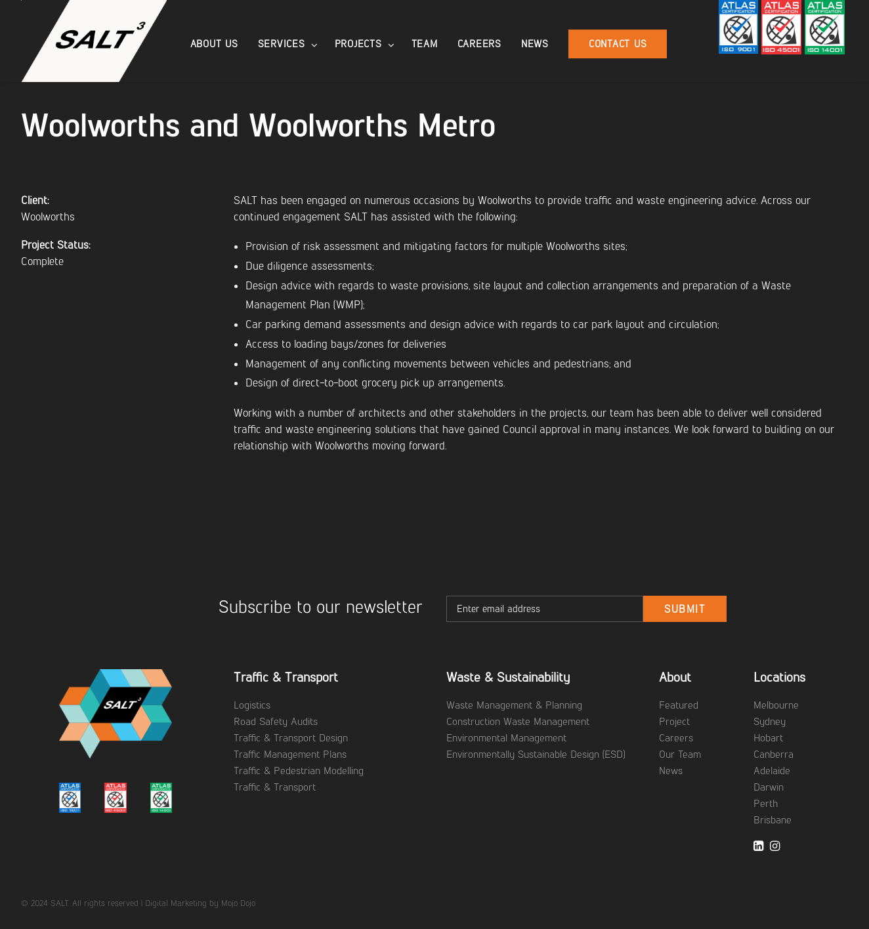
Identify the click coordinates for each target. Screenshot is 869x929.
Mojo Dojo (238, 903)
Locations (779, 677)
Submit (685, 609)
